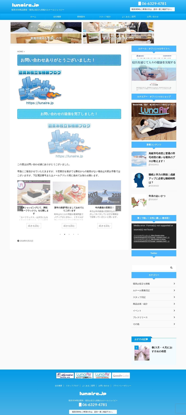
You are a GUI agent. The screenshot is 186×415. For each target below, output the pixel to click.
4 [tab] (73, 228)
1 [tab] (60, 228)
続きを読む (33, 219)
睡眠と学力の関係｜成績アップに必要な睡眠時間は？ (162, 172)
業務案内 (81, 17)
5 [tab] (78, 228)
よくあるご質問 (129, 17)
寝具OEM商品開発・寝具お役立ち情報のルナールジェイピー (93, 394)
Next (118, 202)
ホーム (33, 17)
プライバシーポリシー (122, 379)
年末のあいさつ (157, 189)
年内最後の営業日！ (104, 201)
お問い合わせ (153, 17)
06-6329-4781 (152, 3)
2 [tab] (64, 228)
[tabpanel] (33, 199)
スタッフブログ (72, 379)
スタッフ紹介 (105, 17)
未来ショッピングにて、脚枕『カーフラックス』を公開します (33, 204)
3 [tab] (69, 228)
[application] (154, 229)
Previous (20, 202)
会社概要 (57, 17)
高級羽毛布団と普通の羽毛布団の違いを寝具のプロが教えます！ (162, 151)
